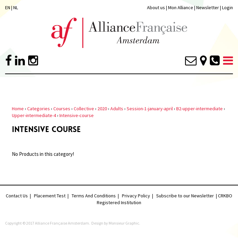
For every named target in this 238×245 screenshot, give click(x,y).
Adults (116, 108)
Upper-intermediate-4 (34, 115)
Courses (61, 108)
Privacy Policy (136, 196)
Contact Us (17, 196)
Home (18, 108)
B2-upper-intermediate (199, 108)
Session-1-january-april (150, 108)
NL (15, 7)
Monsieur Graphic (124, 223)
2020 (102, 108)
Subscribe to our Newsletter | (187, 196)
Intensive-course (76, 115)
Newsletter (208, 7)
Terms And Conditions (94, 196)
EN (7, 7)
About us (156, 7)
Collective (84, 108)
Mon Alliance (180, 7)
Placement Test (50, 196)
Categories (38, 108)
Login (227, 7)
